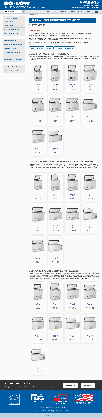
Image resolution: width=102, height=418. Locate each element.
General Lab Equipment (11, 52)
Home (31, 14)
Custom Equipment (10, 71)
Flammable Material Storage (13, 44)
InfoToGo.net (53, 412)
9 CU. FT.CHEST (90, 86)
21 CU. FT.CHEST (38, 149)
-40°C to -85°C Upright (11, 29)
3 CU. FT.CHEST (55, 86)
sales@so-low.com (89, 2)
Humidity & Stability (10, 48)
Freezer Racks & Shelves (12, 56)
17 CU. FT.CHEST (72, 117)
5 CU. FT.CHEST (72, 86)
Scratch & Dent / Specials (12, 67)
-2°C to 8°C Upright (10, 18)
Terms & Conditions (60, 407)
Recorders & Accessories (12, 60)
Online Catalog (39, 407)
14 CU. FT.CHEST (55, 117)
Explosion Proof (9, 40)
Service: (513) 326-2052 (91, 6)
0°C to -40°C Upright (10, 22)
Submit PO (88, 385)
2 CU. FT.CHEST (38, 86)
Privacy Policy (49, 407)
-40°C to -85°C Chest (10, 33)
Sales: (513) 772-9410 (92, 4)
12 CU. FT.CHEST (38, 117)
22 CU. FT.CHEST (90, 117)
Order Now (70, 385)
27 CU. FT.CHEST (55, 149)
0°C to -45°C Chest (10, 26)
